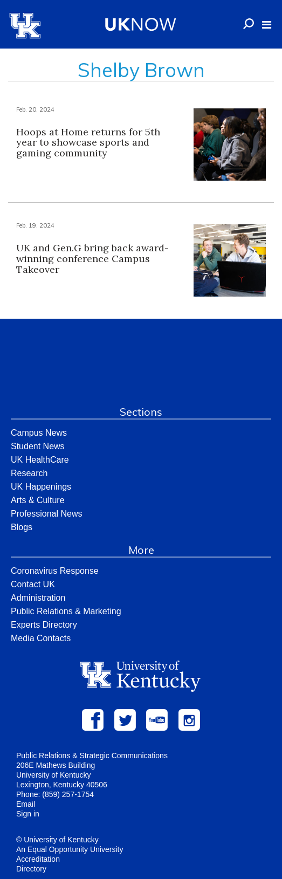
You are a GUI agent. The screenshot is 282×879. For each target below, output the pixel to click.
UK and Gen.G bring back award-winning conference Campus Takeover (92, 259)
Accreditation (38, 859)
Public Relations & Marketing (66, 611)
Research (29, 473)
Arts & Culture (38, 500)
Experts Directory (44, 624)
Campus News (39, 432)
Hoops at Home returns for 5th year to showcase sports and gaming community (88, 143)
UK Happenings (41, 486)
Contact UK (33, 584)
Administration (38, 597)
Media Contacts (41, 638)
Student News (38, 446)
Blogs (21, 527)
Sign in (27, 813)
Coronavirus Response (55, 570)
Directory (31, 868)
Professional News (46, 513)
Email (25, 804)
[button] (267, 24)
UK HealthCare (40, 459)
